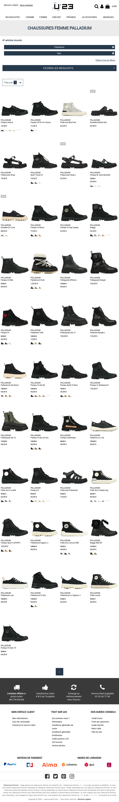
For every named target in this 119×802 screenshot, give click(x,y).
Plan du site (97, 731)
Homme (30, 17)
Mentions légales (84, 799)
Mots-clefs (96, 728)
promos (71, 17)
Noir (85, 53)
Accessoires (89, 17)
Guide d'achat (98, 725)
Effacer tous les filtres (105, 60)
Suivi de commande (21, 721)
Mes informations (20, 718)
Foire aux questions (100, 721)
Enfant (56, 17)
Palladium (84, 47)
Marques (108, 17)
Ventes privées (58, 745)
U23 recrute (57, 742)
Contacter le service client (23, 725)
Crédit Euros (97, 718)
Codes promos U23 (60, 738)
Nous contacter (26, 5)
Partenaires (57, 721)
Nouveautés (13, 17)
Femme (43, 17)
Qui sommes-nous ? (60, 718)
